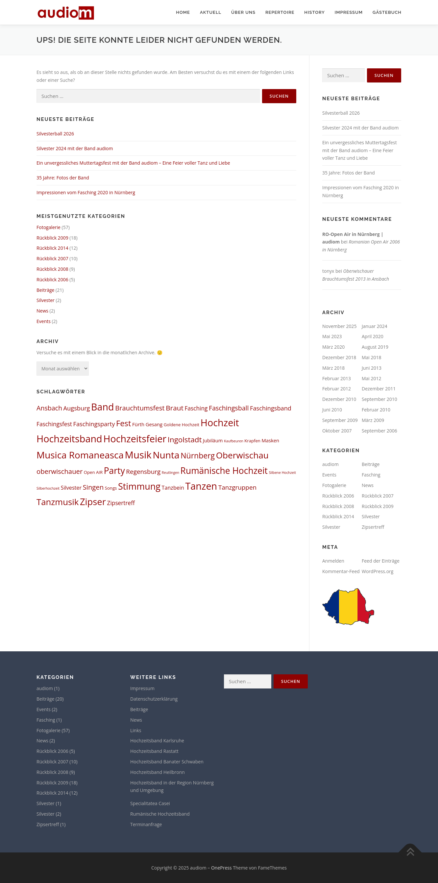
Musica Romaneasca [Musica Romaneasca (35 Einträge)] (80, 455)
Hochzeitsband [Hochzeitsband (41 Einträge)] (69, 438)
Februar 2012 (336, 388)
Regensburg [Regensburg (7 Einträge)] (143, 471)
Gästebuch (387, 12)
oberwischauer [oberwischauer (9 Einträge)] (59, 471)
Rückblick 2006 (52, 279)
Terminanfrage (146, 824)
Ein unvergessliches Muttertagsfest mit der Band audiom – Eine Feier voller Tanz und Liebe (133, 163)
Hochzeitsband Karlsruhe (157, 740)
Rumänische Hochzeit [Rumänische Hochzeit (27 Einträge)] (224, 470)
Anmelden (333, 561)
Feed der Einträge (381, 561)
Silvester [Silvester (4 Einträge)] (71, 487)
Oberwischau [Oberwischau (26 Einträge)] (242, 455)
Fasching (371, 475)
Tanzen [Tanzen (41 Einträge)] (201, 485)
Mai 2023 (332, 336)
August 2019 (375, 347)
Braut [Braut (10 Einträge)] (174, 407)
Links (135, 730)
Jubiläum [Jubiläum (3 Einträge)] (213, 440)
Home (183, 12)
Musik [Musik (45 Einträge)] (138, 454)
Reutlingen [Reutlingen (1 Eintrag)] (170, 472)
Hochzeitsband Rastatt (154, 751)
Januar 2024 (374, 326)
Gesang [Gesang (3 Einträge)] (154, 424)
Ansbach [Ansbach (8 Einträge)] (49, 408)
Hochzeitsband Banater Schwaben (167, 761)
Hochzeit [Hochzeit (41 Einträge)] (220, 422)
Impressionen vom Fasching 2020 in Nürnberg (85, 192)
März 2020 (333, 347)
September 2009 (340, 420)
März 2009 (373, 420)
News (42, 311)
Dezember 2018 (339, 357)
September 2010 (379, 399)
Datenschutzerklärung (154, 699)
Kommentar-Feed (341, 571)
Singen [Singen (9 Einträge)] (93, 487)
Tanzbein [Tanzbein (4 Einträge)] (173, 487)
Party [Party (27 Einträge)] (114, 470)
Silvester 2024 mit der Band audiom (74, 148)
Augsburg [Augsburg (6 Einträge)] (76, 408)
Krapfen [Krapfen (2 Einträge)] (252, 441)
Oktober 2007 (337, 431)
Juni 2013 (371, 368)
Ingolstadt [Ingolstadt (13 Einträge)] (185, 439)
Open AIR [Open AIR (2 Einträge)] (93, 472)
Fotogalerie (48, 227)
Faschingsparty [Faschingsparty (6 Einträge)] (94, 424)
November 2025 (339, 326)
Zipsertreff (373, 527)
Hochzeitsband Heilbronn (157, 772)
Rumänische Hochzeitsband (160, 814)
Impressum (349, 12)
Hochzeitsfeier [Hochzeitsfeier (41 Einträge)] (134, 438)
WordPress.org (377, 571)
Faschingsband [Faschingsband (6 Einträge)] (270, 408)
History (314, 12)
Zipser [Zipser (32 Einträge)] (93, 502)
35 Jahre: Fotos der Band (62, 177)
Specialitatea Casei (150, 803)
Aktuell (210, 12)
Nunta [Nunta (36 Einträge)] (166, 455)
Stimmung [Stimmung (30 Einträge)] (139, 486)
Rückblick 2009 (52, 238)
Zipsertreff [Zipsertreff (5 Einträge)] (121, 503)
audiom (330, 464)
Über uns (243, 12)
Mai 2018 (371, 357)
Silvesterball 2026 (55, 133)
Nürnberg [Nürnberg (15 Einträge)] (198, 455)
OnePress (221, 868)
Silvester (45, 300)
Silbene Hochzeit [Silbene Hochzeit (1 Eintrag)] (282, 472)
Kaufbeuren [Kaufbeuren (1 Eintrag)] (233, 441)
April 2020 (372, 336)
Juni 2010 (332, 410)
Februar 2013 (336, 378)
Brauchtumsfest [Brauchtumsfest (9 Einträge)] (139, 407)
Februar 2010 (376, 410)
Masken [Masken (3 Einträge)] (271, 440)
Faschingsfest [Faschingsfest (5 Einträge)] (54, 424)
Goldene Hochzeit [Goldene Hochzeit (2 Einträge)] (181, 425)
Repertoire (279, 12)
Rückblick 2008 (52, 269)
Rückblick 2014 (52, 248)
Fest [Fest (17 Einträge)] (123, 423)
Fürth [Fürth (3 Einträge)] (138, 424)
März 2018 (333, 368)
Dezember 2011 (379, 388)
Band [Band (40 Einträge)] (102, 406)
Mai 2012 (371, 378)
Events (43, 321)
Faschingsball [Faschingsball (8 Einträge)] (229, 408)
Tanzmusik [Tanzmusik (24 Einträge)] (57, 502)
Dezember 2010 (339, 399)
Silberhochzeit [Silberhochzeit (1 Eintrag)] (48, 488)
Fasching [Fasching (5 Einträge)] (196, 408)
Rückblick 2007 (52, 258)
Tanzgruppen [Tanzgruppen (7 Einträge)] (237, 487)
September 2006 (379, 431)
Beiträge (45, 290)
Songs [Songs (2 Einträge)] (111, 488)
